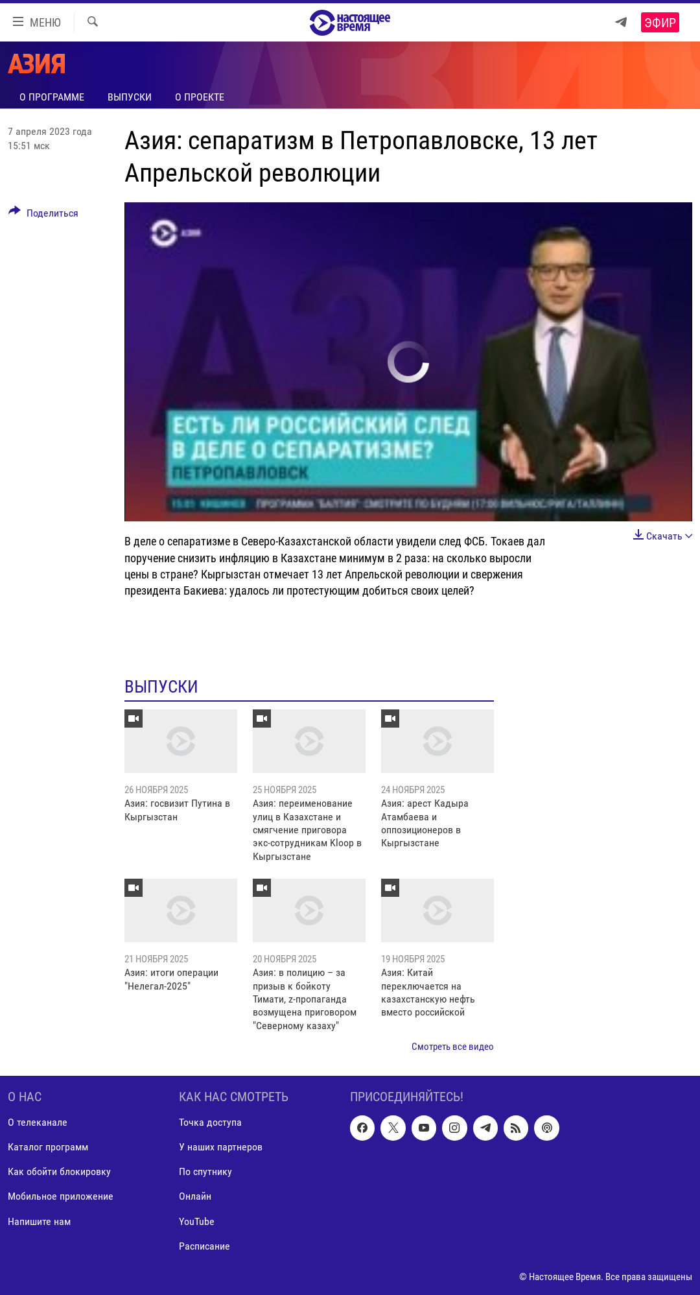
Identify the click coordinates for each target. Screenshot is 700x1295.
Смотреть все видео (453, 1046)
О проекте (199, 97)
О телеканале (37, 1122)
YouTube (197, 1221)
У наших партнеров (220, 1147)
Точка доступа (210, 1122)
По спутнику (205, 1171)
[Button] (43, 215)
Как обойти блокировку (59, 1171)
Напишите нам (39, 1221)
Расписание (204, 1245)
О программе (51, 97)
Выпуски (130, 97)
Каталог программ (48, 1147)
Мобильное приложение (60, 1196)
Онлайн (195, 1196)
